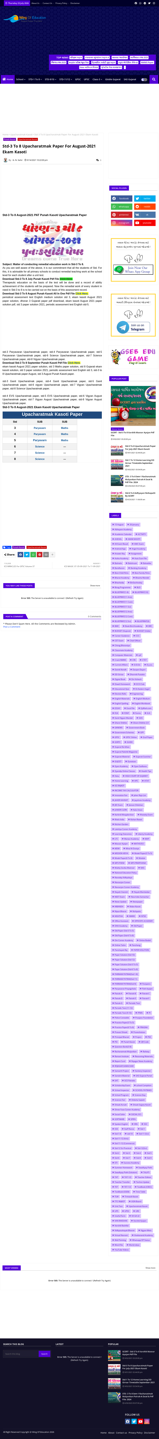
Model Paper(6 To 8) (123, 858)
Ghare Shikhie (121, 722)
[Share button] (52, 554)
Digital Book (120, 679)
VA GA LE (136, 1216)
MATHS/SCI (139, 843)
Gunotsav (132, 761)
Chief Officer (135, 640)
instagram (124, 222)
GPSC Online (131, 737)
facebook (124, 198)
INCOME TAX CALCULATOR (126, 790)
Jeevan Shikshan (136, 805)
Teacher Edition (144, 1177)
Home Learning (121, 780)
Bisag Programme (122, 587)
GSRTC (118, 742)
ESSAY (117, 708)
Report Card (120, 1061)
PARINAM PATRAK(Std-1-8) (126, 974)
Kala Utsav (137, 809)
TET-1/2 (127, 1187)
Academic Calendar (123, 534)
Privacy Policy (61, 3)
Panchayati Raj (121, 950)
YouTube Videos (122, 1249)
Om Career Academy (124, 940)
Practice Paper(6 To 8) (124, 1027)
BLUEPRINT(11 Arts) (123, 597)
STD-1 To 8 (34, 79)
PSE (149, 1037)
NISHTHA (119, 916)
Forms (138, 713)
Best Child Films (121, 573)
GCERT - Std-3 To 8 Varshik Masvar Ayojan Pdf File (132, 434)
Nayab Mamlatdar (142, 892)
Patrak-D (118, 998)
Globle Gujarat (113, 79)
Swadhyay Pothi (145, 1167)
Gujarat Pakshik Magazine (126, 751)
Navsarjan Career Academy (127, 887)
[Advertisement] (102, 31)
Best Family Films (142, 573)
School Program (122, 1095)
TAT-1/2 (127, 1177)
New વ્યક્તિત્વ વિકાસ (89, 67)
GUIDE (130, 742)
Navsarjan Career (122, 882)
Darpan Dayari (139, 669)
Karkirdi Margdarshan (124, 814)
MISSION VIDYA (121, 853)
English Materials (122, 698)
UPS (116, 1211)
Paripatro (146, 984)
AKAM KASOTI (134, 539)
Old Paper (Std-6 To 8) (124, 935)
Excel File (131, 708)
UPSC (86, 79)
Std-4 (138, 1153)
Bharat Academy (122, 577)
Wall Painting (120, 1240)
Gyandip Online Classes (125, 771)
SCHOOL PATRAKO (143, 1090)
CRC (134, 660)
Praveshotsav (139, 1032)
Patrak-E (132, 998)
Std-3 (127, 1153)
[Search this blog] (21, 1354)
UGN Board (136, 1201)
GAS (141, 718)
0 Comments (94, 616)
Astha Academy (121, 558)
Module (142, 858)
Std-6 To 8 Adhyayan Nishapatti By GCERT (140, 494)
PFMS (140, 1013)
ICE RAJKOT (119, 785)
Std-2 (117, 1153)
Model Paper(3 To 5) (143, 853)
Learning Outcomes (123, 834)
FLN (116, 713)
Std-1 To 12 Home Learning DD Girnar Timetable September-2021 (139, 463)
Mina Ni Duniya (132, 848)
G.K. (148, 713)
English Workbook (142, 703)
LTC (116, 838)
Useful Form (120, 1216)
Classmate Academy (123, 650)
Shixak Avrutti (121, 1104)
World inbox (134, 1245)
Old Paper (138, 926)
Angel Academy (138, 548)
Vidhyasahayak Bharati (125, 1230)
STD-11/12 (64, 79)
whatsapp (124, 206)
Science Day (140, 1095)
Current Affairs (121, 664)
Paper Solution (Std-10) (125, 955)
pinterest (124, 214)
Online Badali (145, 940)
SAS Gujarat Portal (144, 1075)
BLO (138, 587)
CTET (144, 660)
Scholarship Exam (122, 1085)
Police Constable (122, 1017)
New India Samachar (140, 896)
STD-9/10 (49, 79)
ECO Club (140, 684)
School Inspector (122, 1090)
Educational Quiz (122, 689)
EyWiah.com (146, 708)
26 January (134, 524)
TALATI (146, 1172)
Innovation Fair (121, 795)
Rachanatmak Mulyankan (126, 1051)
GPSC (78, 79)
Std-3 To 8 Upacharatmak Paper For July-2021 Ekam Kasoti (140, 447)
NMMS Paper (147, 62)
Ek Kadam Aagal (142, 689)
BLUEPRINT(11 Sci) (123, 606)
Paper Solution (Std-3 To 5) (126, 964)
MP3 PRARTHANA (138, 863)
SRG (136, 1124)
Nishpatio (136, 911)
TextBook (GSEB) (122, 1191)
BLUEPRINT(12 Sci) (123, 621)
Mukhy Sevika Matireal (124, 867)
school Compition (143, 1085)
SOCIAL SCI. (136, 1114)
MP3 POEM (119, 863)
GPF (142, 732)
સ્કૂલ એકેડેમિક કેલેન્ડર (128, 62)
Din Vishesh (136, 679)
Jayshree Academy (142, 800)
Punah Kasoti (9, 139)
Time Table (140, 1191)
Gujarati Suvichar (143, 756)
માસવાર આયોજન (119, 57)
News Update (120, 901)
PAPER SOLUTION (141, 950)
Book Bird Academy (133, 626)
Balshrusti (132, 563)
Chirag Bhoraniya (122, 645)
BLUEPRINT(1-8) (122, 592)
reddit (147, 206)
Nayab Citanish (121, 892)
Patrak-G (118, 1003)
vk (147, 214)
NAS (142, 867)
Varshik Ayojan (139, 1220)
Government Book (137, 727)
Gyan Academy (121, 766)
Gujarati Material (122, 756)
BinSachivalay (136, 582)
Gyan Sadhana (140, 766)
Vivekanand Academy (143, 1235)
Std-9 (149, 1158)
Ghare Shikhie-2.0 (141, 722)
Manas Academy (131, 838)
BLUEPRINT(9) (143, 621)
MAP (147, 838)
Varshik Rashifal (121, 1225)
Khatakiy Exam (146, 814)
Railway (146, 1051)
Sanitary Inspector (143, 1071)
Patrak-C (146, 993)
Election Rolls (120, 693)
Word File (119, 1245)
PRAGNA (144, 1027)
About (111, 1432)
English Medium (143, 698)
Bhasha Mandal (142, 577)
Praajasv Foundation (144, 1017)
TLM (116, 1196)
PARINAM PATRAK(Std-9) (125, 984)
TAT (116, 1177)
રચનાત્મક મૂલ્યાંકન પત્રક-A (97, 57)
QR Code (145, 1042)
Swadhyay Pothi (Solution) (126, 1172)
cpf (139, 655)
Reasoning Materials (144, 1056)
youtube (147, 222)
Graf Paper (147, 737)
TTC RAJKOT (120, 1201)
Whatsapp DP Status (141, 1240)
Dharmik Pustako (137, 674)
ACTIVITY (142, 534)
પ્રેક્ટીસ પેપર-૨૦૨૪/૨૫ (111, 67)
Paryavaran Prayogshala (125, 988)
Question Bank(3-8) (123, 1046)
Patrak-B (132, 993)
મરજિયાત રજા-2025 (139, 57)
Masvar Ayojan (121, 843)
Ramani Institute (122, 1056)
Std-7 (127, 1158)
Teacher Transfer (122, 1182)
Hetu (117, 776)
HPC (136, 780)
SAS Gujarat (130, 79)
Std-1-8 (118, 1133)
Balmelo (118, 563)
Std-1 (142, 1129)
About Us (35, 3)
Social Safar (120, 1114)
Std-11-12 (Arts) (121, 1138)
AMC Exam (139, 544)
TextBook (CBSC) (144, 1187)
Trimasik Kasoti (131, 1196)
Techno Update (142, 1182)
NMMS (132, 916)
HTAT (146, 780)
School (19, 79)
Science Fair (120, 1100)
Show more (95, 585)
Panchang (136, 945)
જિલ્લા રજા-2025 (58, 62)
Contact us (48, 3)
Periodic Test (134, 1003)
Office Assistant (121, 921)
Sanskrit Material (122, 1075)
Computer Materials (123, 655)
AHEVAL (118, 539)
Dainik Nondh (120, 669)
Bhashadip (119, 582)
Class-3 (96, 79)
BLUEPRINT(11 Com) (123, 602)
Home (10, 79)
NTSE (143, 916)
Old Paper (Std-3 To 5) (124, 930)
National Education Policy (126, 872)
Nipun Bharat (120, 911)
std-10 (130, 1133)
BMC (117, 626)
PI (149, 1013)
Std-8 (138, 1158)
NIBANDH (119, 906)
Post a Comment (11, 626)
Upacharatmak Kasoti (21, 134)
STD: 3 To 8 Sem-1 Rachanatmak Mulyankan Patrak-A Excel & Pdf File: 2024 (140, 479)
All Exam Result (121, 544)
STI (116, 1162)
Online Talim (120, 945)
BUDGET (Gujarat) (123, 631)
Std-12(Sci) (142, 1148)
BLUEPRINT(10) (141, 592)
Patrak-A (118, 993)
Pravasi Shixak (121, 1032)
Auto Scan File (141, 558)
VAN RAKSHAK (121, 1220)
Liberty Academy (145, 834)
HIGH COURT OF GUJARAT (136, 776)
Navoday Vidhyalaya (123, 877)
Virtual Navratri (121, 1235)
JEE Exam (119, 805)
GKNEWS (119, 727)
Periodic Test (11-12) (124, 1008)
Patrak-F (145, 998)
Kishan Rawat (136, 819)
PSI (116, 1042)
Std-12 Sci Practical (123, 1148)
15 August (119, 524)
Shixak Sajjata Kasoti (142, 1104)
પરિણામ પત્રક (76, 57)
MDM (117, 848)
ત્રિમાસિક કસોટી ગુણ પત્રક (103, 62)
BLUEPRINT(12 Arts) (123, 611)
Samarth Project (122, 1071)
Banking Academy (138, 568)
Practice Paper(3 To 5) (124, 1022)
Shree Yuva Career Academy (127, 1109)
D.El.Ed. (137, 664)
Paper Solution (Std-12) (125, 959)
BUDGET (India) (143, 631)
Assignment (136, 553)
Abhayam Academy (123, 529)
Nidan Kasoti (135, 906)
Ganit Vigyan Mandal (124, 718)
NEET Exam (120, 896)
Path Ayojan (147, 988)
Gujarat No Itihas (122, 747)
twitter (147, 198)
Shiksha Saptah (138, 1100)
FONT (126, 713)
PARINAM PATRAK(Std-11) (126, 979)
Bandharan (119, 568)
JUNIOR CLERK (121, 809)
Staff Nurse (129, 1129)
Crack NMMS (120, 660)
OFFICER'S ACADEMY (144, 921)
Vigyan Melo (146, 1230)
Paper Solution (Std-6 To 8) (126, 969)
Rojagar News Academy (141, 1061)
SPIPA (133, 1119)
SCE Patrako (129, 1080)
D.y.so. (149, 664)
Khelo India (119, 819)
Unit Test (119, 1206)
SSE (116, 1129)
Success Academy (131, 1162)
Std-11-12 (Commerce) (125, 1143)
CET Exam (119, 640)
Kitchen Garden (121, 824)
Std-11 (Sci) (144, 1133)
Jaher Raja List (140, 795)
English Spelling (121, 703)
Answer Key (120, 553)
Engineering (137, 693)
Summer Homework (123, 1167)
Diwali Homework (122, 684)
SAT (116, 1080)
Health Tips (146, 771)
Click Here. (81, 293)
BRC (150, 626)
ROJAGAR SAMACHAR (124, 1066)
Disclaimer (75, 3)
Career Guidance (122, 635)
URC (137, 1211)
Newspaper (138, 901)
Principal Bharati (122, 1037)
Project (138, 1037)
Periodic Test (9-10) (123, 1013)
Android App (120, 548)
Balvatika (147, 563)
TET (116, 1187)
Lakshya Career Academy (126, 829)
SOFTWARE (119, 1119)
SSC (145, 1124)
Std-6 (117, 1158)
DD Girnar (119, 674)
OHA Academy (121, 926)
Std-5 (149, 1153)
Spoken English (121, 1124)
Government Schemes (124, 732)
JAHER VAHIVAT (121, 800)
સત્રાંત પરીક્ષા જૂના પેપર (79, 62)
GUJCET (118, 761)
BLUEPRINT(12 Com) (123, 616)
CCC (138, 635)
